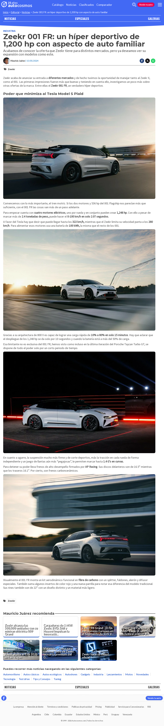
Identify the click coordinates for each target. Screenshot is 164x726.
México (97, 714)
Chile (46, 714)
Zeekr (11, 69)
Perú (105, 714)
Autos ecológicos (52, 674)
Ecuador (68, 714)
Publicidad (110, 706)
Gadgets (85, 674)
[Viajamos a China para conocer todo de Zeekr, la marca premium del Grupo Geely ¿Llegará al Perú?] (60, 650)
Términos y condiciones (57, 706)
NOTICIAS (10, 18)
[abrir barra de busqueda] (134, 5)
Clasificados (86, 4)
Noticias (71, 4)
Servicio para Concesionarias (131, 706)
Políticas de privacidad (82, 706)
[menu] (160, 4)
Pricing (98, 706)
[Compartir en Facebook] (142, 61)
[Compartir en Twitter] (147, 61)
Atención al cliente (35, 706)
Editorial (15, 12)
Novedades (142, 674)
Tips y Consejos (41, 678)
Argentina (36, 714)
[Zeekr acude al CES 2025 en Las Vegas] (21, 650)
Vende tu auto (146, 4)
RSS (149, 706)
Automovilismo (11, 674)
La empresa (18, 706)
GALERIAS (154, 18)
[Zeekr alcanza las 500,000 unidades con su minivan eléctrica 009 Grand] (21, 626)
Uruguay (115, 714)
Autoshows (71, 674)
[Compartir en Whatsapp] (153, 61)
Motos (129, 674)
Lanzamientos (114, 674)
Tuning (57, 678)
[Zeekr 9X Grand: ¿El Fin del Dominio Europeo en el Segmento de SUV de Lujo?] (99, 626)
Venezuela (127, 714)
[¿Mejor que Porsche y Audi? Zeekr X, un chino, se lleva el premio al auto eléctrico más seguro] (137, 626)
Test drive (24, 678)
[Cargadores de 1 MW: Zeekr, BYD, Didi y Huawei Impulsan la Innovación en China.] (60, 626)
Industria (9, 31)
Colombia (57, 714)
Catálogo (57, 4)
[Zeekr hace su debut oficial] (99, 650)
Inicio (5, 12)
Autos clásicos (31, 674)
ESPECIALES (82, 18)
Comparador (104, 4)
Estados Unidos (83, 714)
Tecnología (9, 678)
